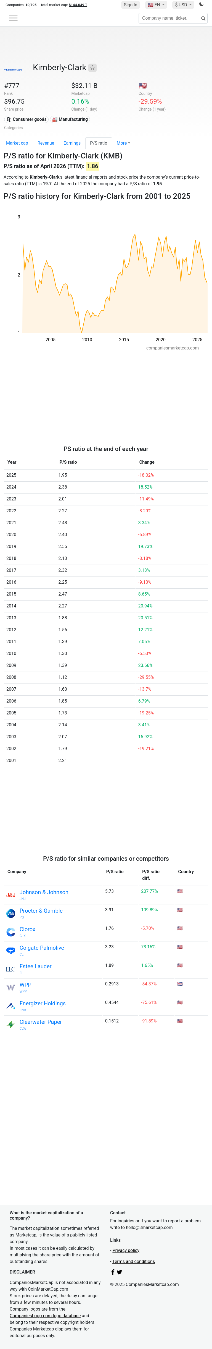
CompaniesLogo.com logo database (45, 1315)
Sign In (130, 4)
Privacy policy (125, 1250)
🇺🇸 (154, 4)
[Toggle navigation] (13, 18)
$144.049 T (78, 5)
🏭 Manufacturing (70, 119)
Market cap (17, 143)
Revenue (46, 143)
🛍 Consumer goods (26, 119)
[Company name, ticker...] (173, 18)
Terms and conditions (133, 1261)
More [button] (122, 143)
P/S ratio (98, 143)
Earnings (72, 143)
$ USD (181, 4)
